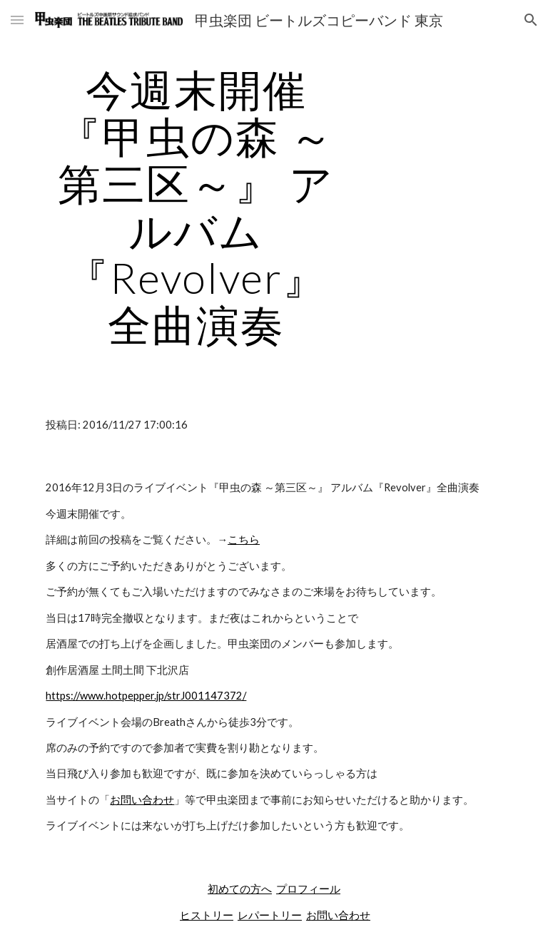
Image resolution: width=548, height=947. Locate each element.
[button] (17, 19)
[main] (196, 207)
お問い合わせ (142, 800)
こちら (244, 539)
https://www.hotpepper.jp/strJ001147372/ (146, 696)
